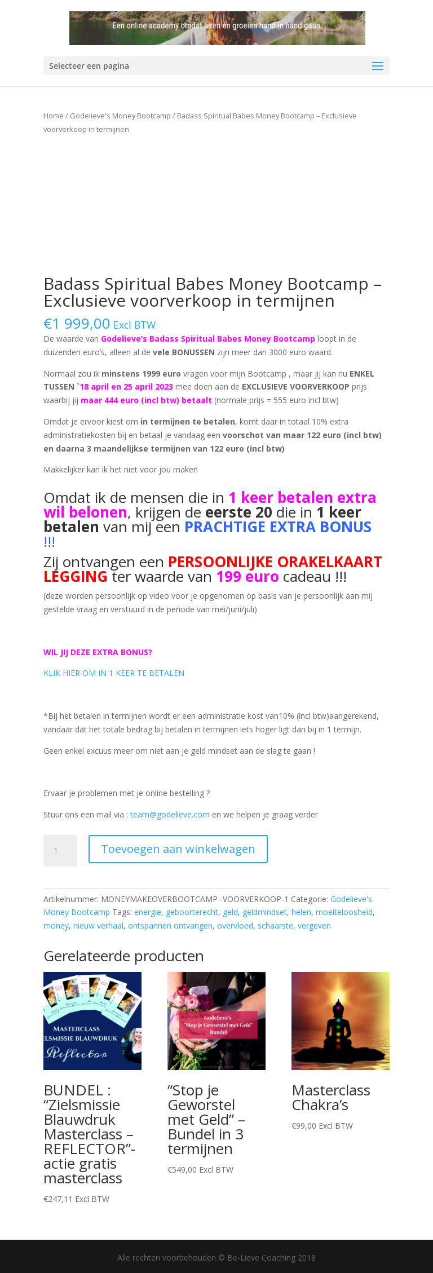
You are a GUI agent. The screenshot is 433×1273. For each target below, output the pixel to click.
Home (53, 115)
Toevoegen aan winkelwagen (178, 848)
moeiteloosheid (344, 912)
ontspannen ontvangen (170, 925)
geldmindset (264, 912)
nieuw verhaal (98, 925)
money (56, 925)
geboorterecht (192, 912)
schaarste (275, 925)
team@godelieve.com (170, 814)
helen (301, 912)
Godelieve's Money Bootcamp (120, 115)
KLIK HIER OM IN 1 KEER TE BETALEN (113, 673)
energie (147, 912)
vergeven (314, 925)
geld (230, 912)
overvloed (235, 925)
